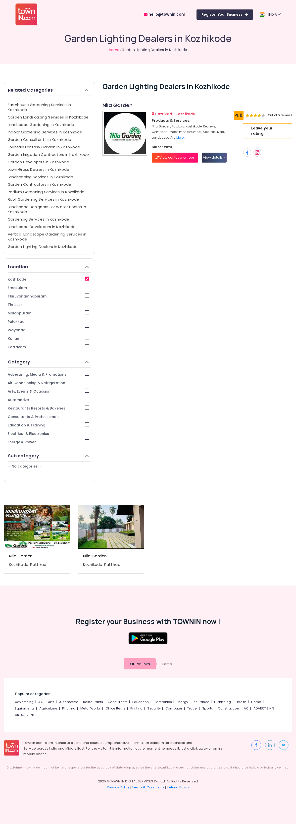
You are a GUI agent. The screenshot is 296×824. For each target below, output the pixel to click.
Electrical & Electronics (48, 433)
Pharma (68, 708)
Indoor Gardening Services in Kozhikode (45, 132)
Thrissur (48, 304)
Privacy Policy (118, 787)
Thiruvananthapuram (48, 296)
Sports (207, 708)
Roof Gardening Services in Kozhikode (43, 199)
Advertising (24, 702)
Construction (228, 708)
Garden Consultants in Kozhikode (39, 139)
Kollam (48, 338)
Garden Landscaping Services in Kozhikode (48, 117)
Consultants (117, 702)
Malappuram (48, 313)
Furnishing (222, 702)
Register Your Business (224, 14)
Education (140, 702)
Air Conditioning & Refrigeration (48, 382)
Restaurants (93, 702)
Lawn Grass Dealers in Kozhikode (38, 169)
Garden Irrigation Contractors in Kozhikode (48, 154)
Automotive (48, 399)
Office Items (115, 708)
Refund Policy (178, 787)
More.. (180, 137)
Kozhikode (48, 279)
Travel (192, 708)
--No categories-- (25, 466)
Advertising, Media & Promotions (48, 374)
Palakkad (48, 321)
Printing (136, 708)
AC (40, 702)
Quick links (140, 663)
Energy (182, 702)
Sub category (48, 456)
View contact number (174, 157)
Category (48, 362)
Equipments (25, 708)
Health (241, 702)
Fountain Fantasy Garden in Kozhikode (44, 147)
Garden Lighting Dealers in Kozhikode (43, 246)
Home (114, 49)
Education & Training (48, 425)
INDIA (270, 14)
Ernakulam (48, 287)
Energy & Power (48, 442)
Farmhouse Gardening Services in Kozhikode (39, 107)
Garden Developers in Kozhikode (38, 162)
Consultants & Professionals (48, 416)
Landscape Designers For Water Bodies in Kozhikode (47, 209)
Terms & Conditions (148, 787)
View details (214, 157)
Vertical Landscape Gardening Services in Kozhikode (47, 237)
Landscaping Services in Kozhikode (40, 176)
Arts (51, 702)
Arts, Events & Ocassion (48, 391)
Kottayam (48, 347)
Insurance (201, 702)
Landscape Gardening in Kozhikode (41, 124)
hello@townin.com (164, 14)
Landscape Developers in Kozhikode (42, 226)
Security (154, 708)
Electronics (163, 702)
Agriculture (48, 708)
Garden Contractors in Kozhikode (39, 184)
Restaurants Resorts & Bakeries (48, 408)
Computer (174, 708)
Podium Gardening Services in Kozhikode (46, 191)
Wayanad (48, 330)
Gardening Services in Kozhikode (38, 219)
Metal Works (90, 708)
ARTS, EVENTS (26, 714)
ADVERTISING (263, 708)
